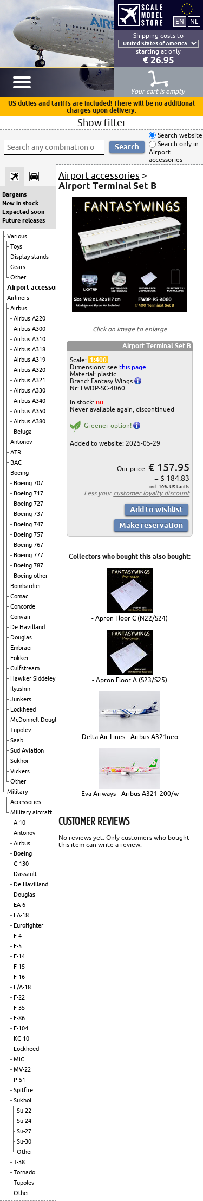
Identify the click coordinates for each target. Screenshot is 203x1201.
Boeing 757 (28, 534)
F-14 (19, 956)
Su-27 (24, 1131)
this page (132, 366)
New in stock (20, 203)
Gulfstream (25, 668)
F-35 (19, 1007)
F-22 (19, 997)
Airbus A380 (29, 421)
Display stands (29, 256)
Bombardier (25, 586)
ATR (15, 452)
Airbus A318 (29, 349)
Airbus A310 (29, 339)
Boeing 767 (28, 544)
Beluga (23, 431)
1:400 (98, 359)
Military (17, 791)
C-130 (21, 863)
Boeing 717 (28, 493)
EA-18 (21, 915)
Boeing (19, 472)
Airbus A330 (29, 390)
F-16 (19, 977)
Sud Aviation (27, 750)
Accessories (25, 802)
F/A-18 (22, 987)
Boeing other (31, 575)
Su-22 (24, 1110)
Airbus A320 (29, 370)
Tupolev (20, 730)
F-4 (18, 935)
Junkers (20, 699)
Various (17, 236)
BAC (16, 462)
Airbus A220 (29, 318)
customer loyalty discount (151, 493)
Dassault (25, 874)
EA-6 (19, 905)
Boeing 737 (28, 514)
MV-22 (22, 1069)
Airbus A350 (29, 411)
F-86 (19, 1018)
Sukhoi (19, 761)
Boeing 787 (28, 565)
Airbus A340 (29, 400)
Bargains (14, 194)
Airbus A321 (29, 380)
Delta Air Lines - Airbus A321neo (130, 736)
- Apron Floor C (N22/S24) (129, 618)
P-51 (19, 1079)
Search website (179, 135)
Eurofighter (28, 925)
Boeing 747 (28, 524)
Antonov (21, 442)
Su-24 (24, 1121)
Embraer (21, 647)
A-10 (19, 822)
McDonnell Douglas (36, 719)
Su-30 (24, 1141)
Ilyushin (20, 689)
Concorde (22, 606)
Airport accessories (37, 287)
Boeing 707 (28, 483)
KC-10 (21, 1038)
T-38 (19, 1162)
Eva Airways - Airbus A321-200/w (130, 793)
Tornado (24, 1172)
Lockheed (23, 709)
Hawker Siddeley (32, 678)
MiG (19, 1059)
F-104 (21, 1028)
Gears (17, 267)
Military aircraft (31, 812)
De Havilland (27, 627)
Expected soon (23, 211)
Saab (16, 740)
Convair (20, 616)
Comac (19, 596)
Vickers (20, 771)
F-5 (18, 946)
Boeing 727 (28, 503)
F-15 (19, 966)
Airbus (18, 308)
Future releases (23, 220)
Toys (16, 246)
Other (18, 277)
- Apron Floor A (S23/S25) (129, 679)
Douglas (21, 637)
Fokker (19, 658)
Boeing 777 (28, 555)
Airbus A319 (29, 359)
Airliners (18, 298)
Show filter (101, 122)
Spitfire (23, 1090)
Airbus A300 (29, 328)
